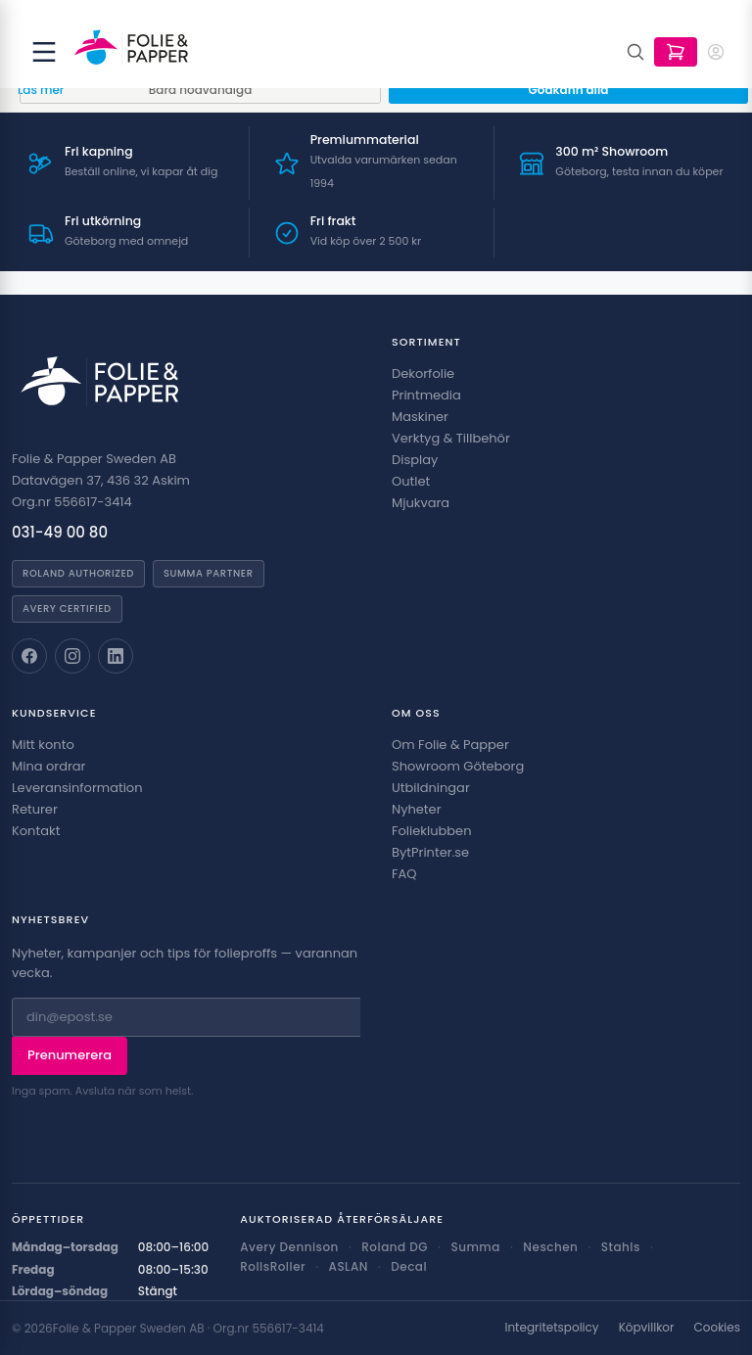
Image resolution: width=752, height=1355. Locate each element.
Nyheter (416, 809)
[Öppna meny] (44, 51)
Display (415, 459)
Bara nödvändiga (201, 89)
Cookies (717, 1327)
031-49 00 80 (60, 532)
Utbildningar (431, 787)
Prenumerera (69, 1055)
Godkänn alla (569, 89)
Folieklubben (432, 830)
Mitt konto (43, 744)
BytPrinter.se (430, 852)
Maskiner (420, 416)
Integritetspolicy (551, 1327)
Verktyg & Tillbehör (451, 438)
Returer (35, 809)
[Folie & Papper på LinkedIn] (115, 656)
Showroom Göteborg (458, 766)
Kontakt (36, 830)
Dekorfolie (423, 373)
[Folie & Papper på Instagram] (72, 656)
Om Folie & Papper (450, 744)
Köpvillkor (647, 1327)
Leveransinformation (77, 787)
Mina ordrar (48, 766)
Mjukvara (420, 502)
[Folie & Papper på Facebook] (29, 656)
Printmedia (426, 395)
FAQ (404, 873)
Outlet (411, 481)
